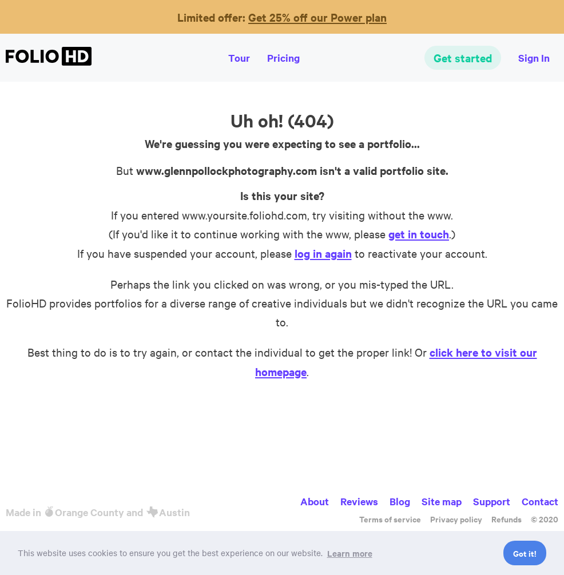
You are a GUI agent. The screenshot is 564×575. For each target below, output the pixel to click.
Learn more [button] (349, 553)
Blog (400, 501)
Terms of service (390, 519)
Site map (442, 501)
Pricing (283, 58)
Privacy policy (456, 519)
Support (491, 501)
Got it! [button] (524, 553)
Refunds (506, 519)
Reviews (359, 501)
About (314, 501)
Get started (463, 57)
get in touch (418, 233)
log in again (323, 253)
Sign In (534, 58)
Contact (540, 501)
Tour (239, 58)
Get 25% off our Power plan (317, 17)
